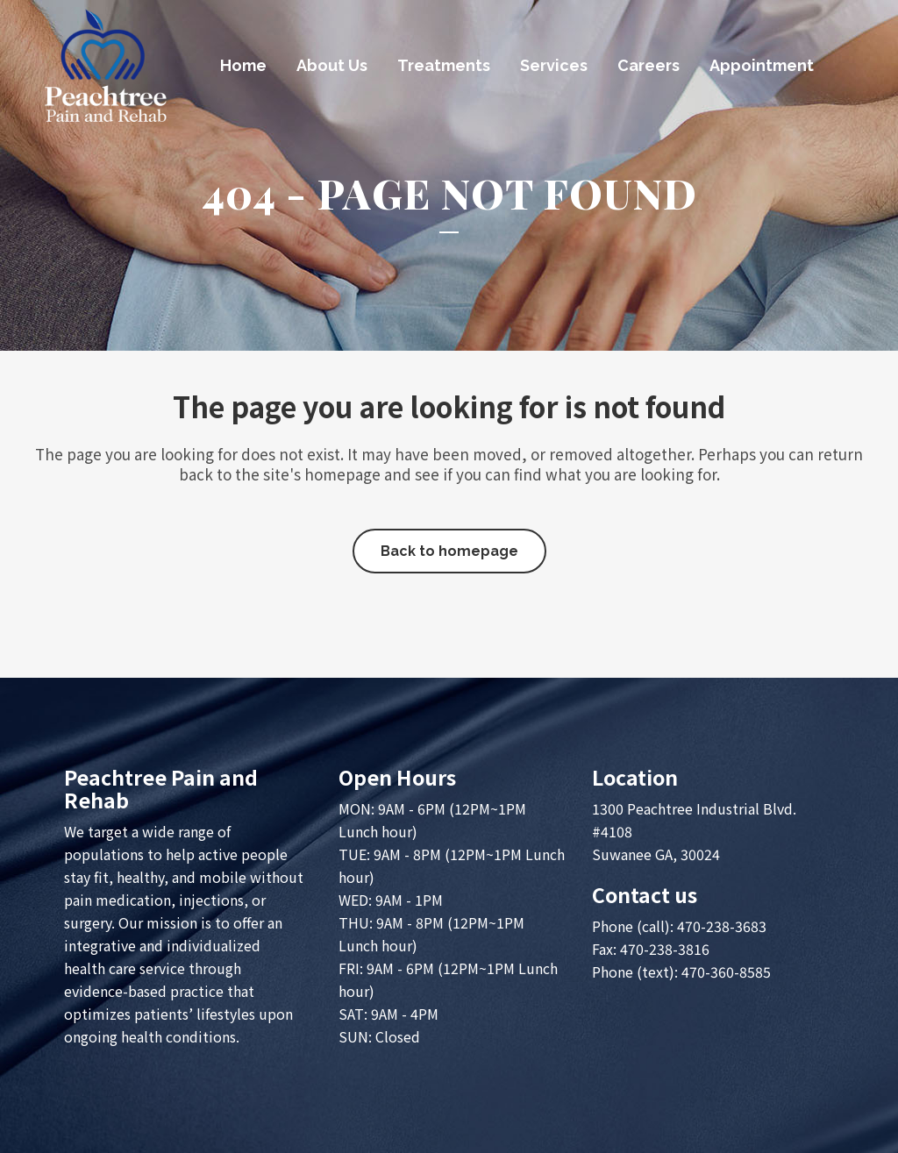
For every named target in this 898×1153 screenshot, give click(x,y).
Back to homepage (449, 551)
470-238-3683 (721, 925)
